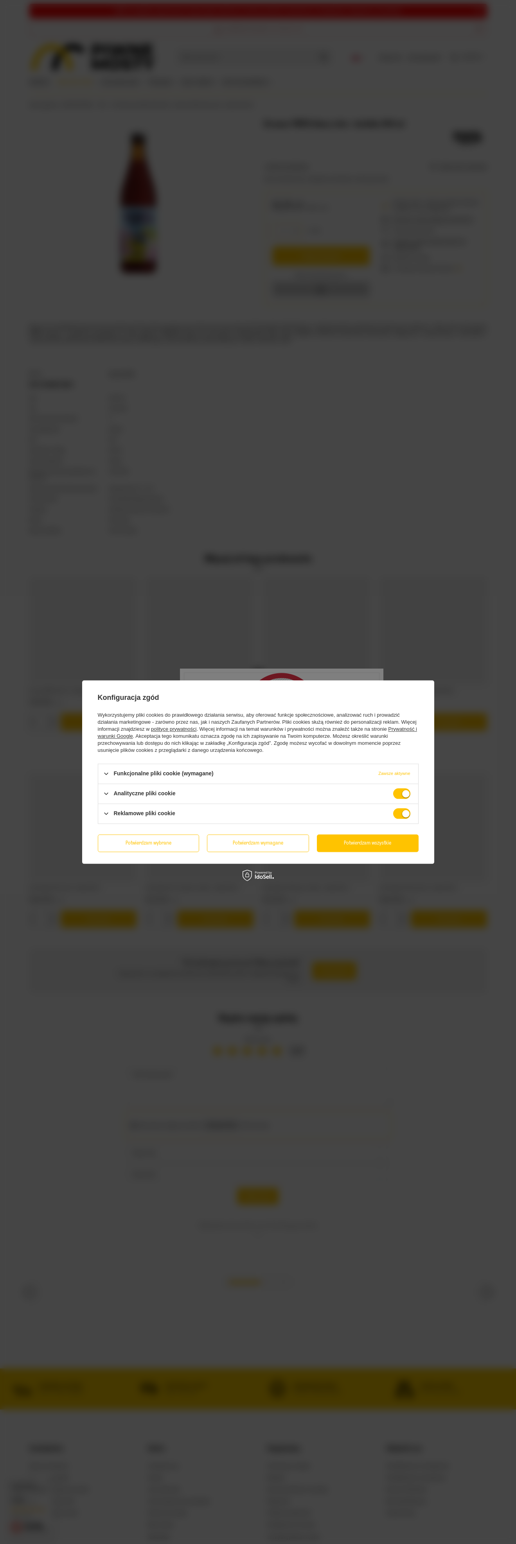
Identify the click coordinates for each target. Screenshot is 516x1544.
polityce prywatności (173, 729)
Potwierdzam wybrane (148, 843)
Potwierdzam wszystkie (367, 843)
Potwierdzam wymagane (258, 843)
